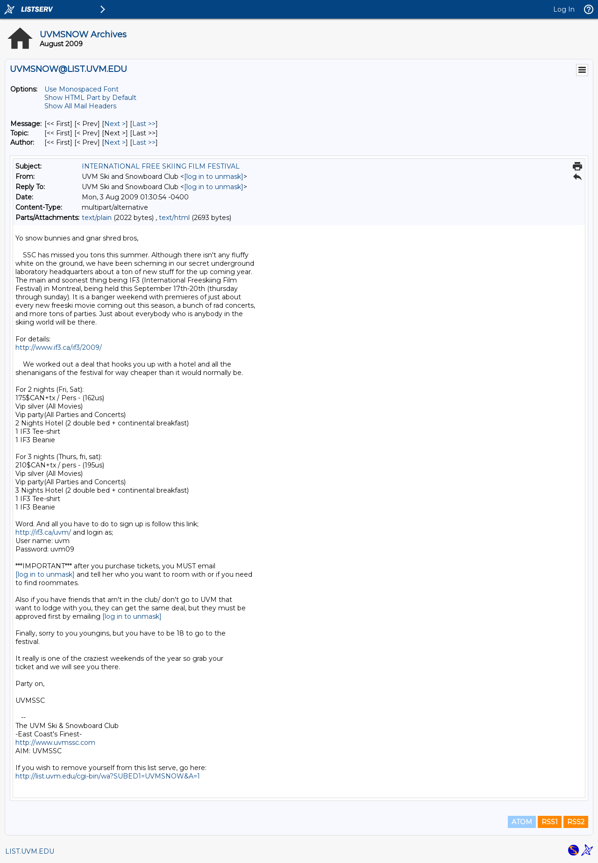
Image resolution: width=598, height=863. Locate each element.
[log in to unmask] (213, 176)
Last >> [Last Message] (144, 124)
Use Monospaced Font (81, 89)
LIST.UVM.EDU (29, 851)
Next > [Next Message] (115, 124)
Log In (564, 9)
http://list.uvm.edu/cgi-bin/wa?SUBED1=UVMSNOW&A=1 (107, 776)
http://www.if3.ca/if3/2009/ (58, 347)
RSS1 (549, 822)
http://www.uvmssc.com (55, 742)
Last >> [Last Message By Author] (144, 142)
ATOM (522, 822)
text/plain (97, 217)
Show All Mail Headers (80, 106)
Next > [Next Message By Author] (115, 142)
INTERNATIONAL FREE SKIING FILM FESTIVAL (161, 166)
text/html (174, 217)
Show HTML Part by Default (90, 97)
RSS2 (575, 822)
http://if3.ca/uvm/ (43, 532)
